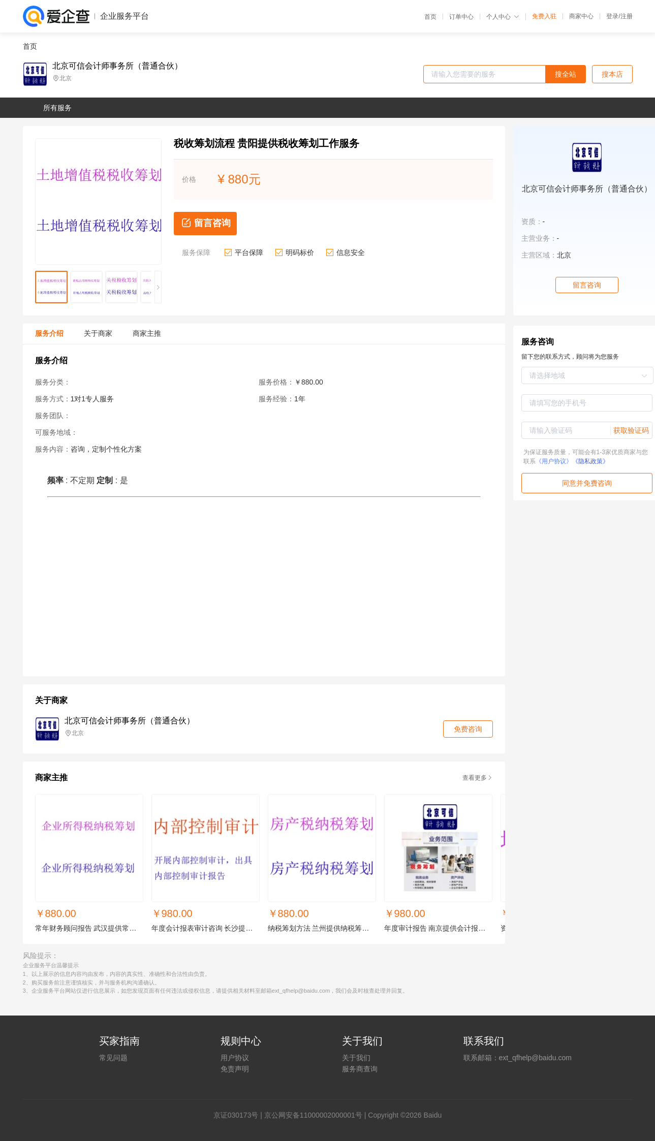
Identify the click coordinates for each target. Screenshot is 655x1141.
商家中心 (581, 16)
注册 (626, 16)
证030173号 (240, 1115)
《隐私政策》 (590, 461)
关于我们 (356, 1058)
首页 (430, 17)
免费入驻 (544, 16)
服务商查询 (360, 1069)
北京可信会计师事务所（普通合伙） (117, 66)
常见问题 (113, 1058)
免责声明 (235, 1069)
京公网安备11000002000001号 (313, 1115)
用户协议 (235, 1058)
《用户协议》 (554, 461)
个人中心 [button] (502, 16)
